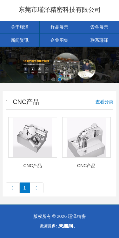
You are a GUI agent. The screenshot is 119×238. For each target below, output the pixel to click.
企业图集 (59, 40)
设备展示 (99, 27)
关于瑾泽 (20, 27)
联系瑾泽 (99, 40)
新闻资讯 (20, 40)
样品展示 (59, 27)
